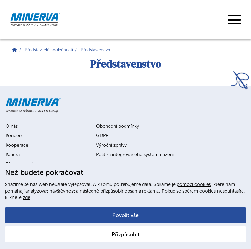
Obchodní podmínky (117, 126)
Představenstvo (95, 49)
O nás (12, 126)
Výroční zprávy (111, 145)
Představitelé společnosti (49, 49)
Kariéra (13, 154)
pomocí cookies (194, 184)
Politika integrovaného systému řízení (135, 154)
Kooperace (17, 145)
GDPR (102, 135)
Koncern (14, 135)
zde (26, 197)
